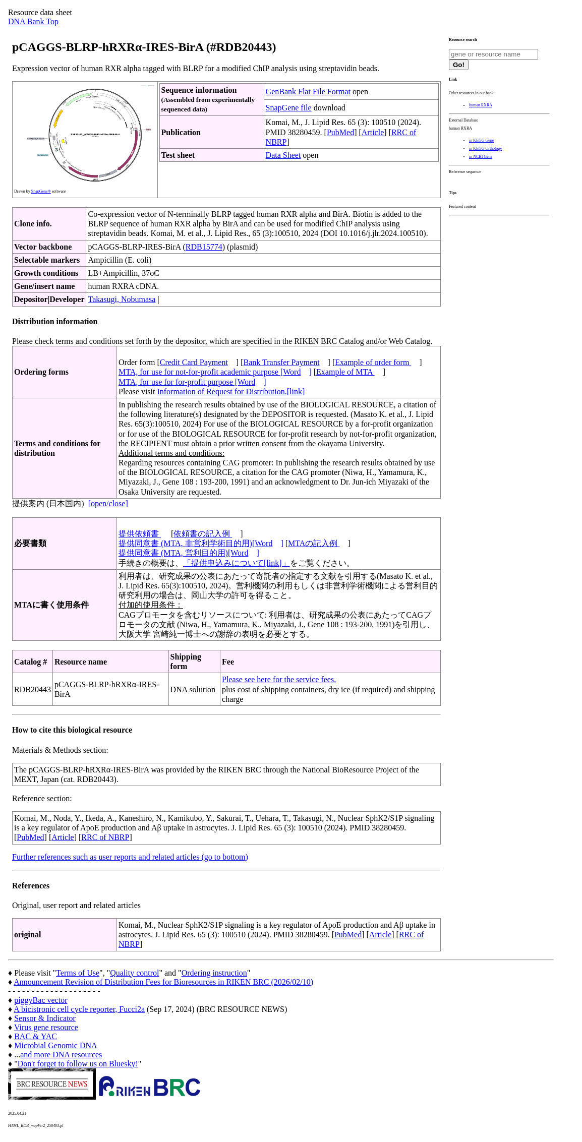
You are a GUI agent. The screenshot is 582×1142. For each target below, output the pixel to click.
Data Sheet (283, 155)
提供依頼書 (140, 533)
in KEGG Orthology (485, 148)
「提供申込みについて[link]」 (236, 563)
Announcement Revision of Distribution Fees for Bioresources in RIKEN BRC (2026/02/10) (163, 982)
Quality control (134, 973)
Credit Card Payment (194, 362)
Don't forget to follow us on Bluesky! (78, 1063)
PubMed (340, 132)
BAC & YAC (35, 1036)
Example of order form (373, 362)
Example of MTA (345, 372)
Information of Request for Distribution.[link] (231, 391)
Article (373, 132)
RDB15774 (204, 247)
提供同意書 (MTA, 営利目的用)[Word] (189, 553)
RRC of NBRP (105, 837)
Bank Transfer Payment (282, 362)
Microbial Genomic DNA (55, 1045)
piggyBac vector (40, 1000)
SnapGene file (289, 107)
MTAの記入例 (313, 543)
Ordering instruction (214, 973)
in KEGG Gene (481, 140)
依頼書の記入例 (202, 533)
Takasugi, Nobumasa (121, 299)
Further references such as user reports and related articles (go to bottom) (130, 857)
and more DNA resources (61, 1054)
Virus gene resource (46, 1027)
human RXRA (480, 105)
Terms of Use (77, 973)
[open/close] (108, 503)
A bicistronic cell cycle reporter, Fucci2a (79, 1009)
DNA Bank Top (33, 21)
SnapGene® (41, 191)
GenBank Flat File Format (308, 91)
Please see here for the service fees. (279, 679)
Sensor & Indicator (45, 1018)
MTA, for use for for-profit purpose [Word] (192, 382)
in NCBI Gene (480, 156)
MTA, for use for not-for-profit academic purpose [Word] (215, 372)
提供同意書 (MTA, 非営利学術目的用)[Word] (201, 543)
